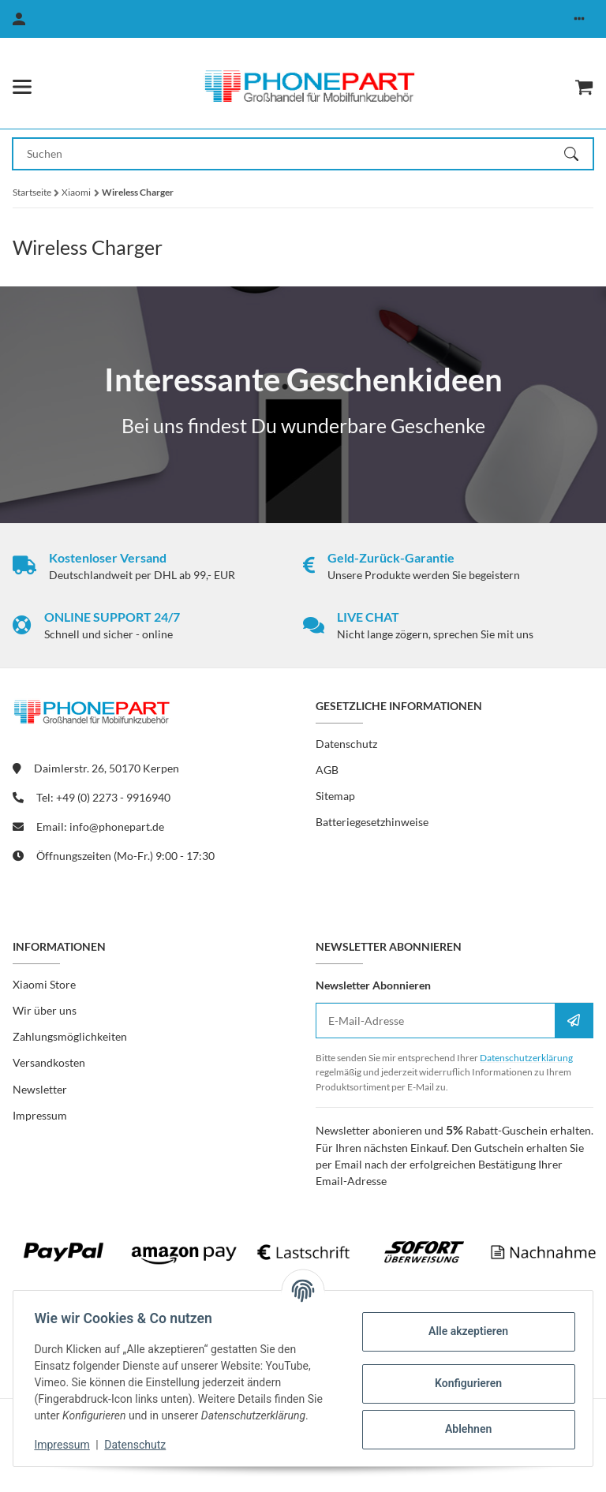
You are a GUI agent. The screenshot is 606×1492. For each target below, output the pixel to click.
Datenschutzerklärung (526, 1058)
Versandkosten (49, 1062)
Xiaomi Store (44, 984)
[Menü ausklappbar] (22, 86)
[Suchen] (578, 154)
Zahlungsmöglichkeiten (70, 1036)
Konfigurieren (463, 1383)
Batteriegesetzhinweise (372, 821)
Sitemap (335, 795)
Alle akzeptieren (463, 1331)
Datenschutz (139, 1444)
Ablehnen (463, 1429)
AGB (327, 769)
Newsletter (40, 1089)
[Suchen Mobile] (288, 153)
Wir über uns (45, 1010)
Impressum (66, 1444)
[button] (579, 19)
